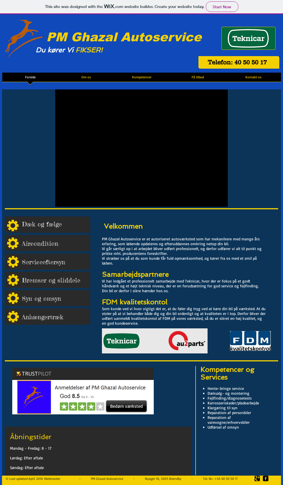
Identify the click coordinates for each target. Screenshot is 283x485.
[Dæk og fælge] (56, 224)
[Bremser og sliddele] (56, 280)
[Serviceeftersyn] (56, 262)
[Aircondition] (56, 243)
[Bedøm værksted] (126, 406)
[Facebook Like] (177, 419)
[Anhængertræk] (56, 317)
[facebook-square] (265, 478)
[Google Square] (257, 478)
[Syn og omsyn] (56, 298)
